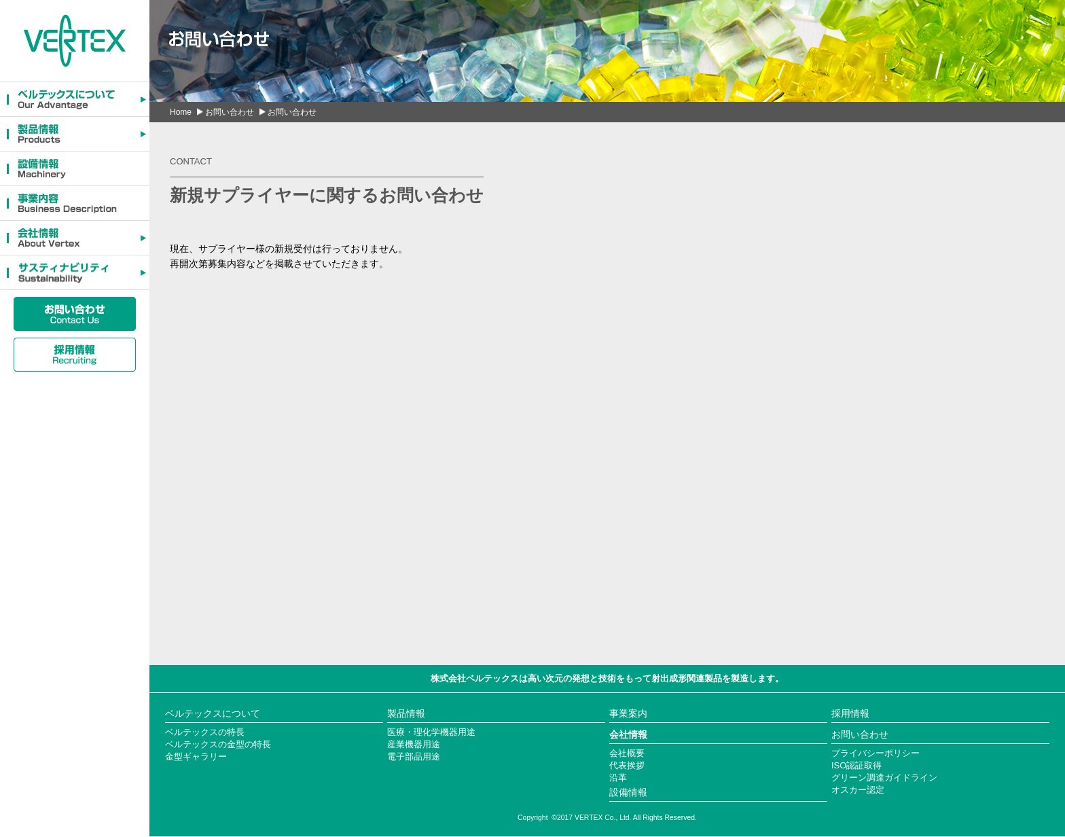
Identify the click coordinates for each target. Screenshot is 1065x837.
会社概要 (627, 753)
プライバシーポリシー (875, 753)
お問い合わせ (229, 112)
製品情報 (406, 713)
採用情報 (850, 713)
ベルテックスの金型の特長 (218, 744)
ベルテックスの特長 (205, 732)
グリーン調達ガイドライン (884, 777)
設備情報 (628, 792)
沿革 (618, 777)
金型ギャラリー (196, 756)
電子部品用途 (413, 756)
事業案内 (628, 713)
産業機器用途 (413, 744)
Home (181, 112)
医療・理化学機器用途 (431, 732)
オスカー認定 (857, 790)
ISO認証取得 (856, 765)
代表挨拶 (627, 765)
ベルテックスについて (212, 713)
